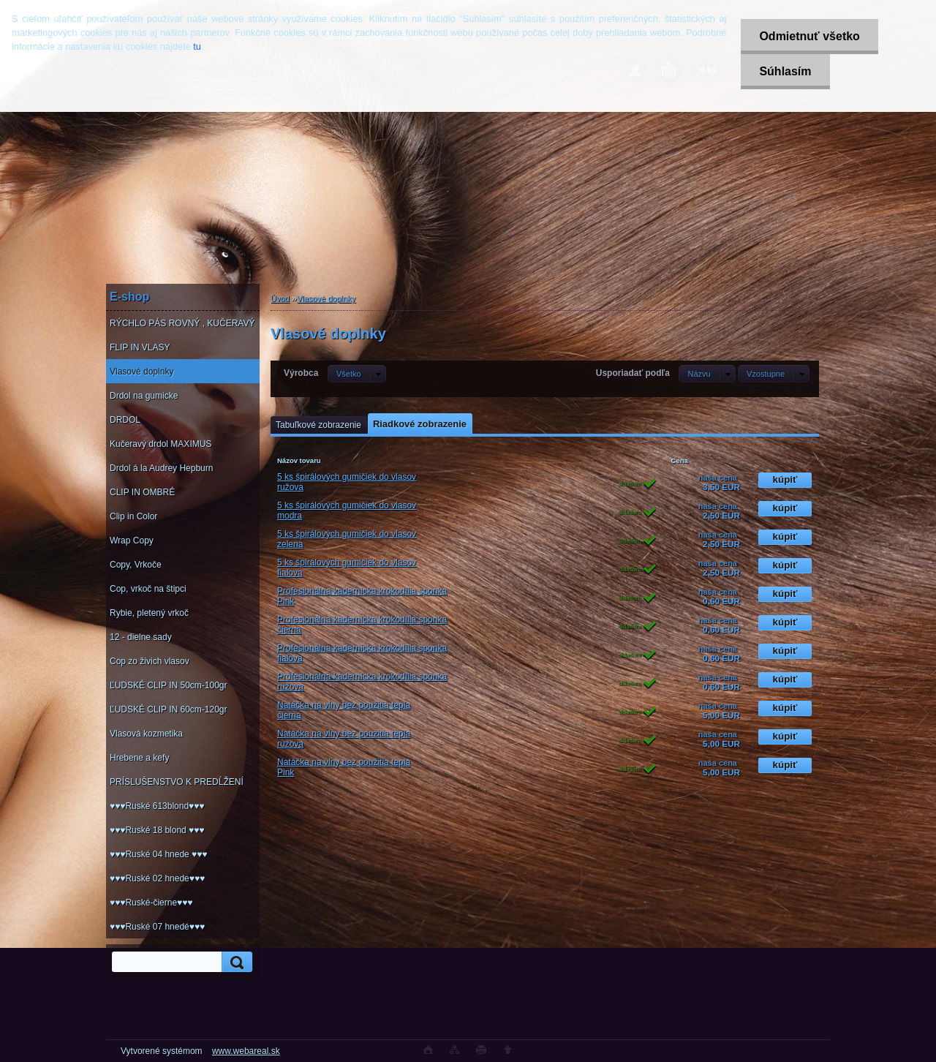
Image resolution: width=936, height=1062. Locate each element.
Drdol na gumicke (144, 396)
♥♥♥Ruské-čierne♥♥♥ (151, 902)
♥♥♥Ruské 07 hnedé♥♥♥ (157, 927)
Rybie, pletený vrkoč (149, 613)
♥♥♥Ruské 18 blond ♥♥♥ (157, 830)
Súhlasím (785, 71)
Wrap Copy (132, 540)
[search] (234, 962)
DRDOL (125, 420)
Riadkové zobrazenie (420, 423)
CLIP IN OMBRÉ (142, 492)
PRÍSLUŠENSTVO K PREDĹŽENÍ (177, 782)
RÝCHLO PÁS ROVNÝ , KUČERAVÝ (182, 323)
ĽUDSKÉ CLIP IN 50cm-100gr (168, 685)
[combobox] (707, 374)
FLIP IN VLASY (140, 347)
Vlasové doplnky (141, 371)
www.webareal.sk (246, 1051)
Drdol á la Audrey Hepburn (161, 468)
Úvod (280, 298)
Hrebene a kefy (139, 758)
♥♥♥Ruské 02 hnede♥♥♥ (157, 878)
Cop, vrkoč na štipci (148, 589)
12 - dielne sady (141, 637)
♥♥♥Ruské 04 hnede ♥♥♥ (158, 854)
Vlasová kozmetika (146, 733)
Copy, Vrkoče (136, 565)
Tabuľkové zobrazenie (318, 425)
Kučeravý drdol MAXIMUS (160, 444)
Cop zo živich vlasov (149, 661)
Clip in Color (133, 516)
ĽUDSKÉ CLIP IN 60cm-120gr (168, 709)
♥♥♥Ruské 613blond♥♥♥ (157, 806)
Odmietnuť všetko (809, 36)
